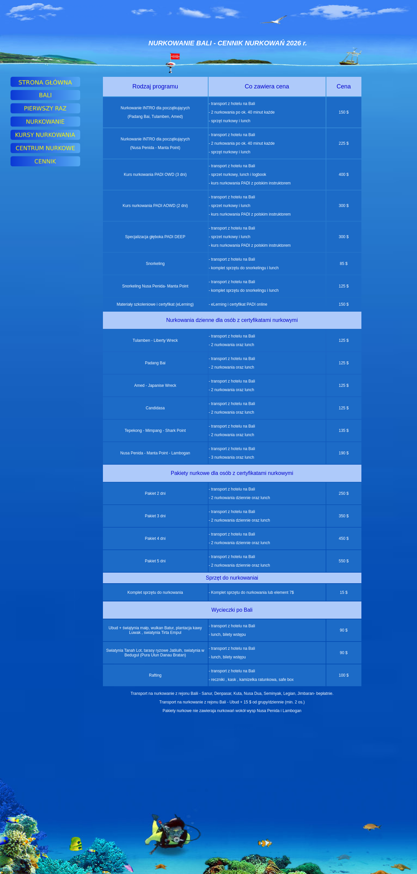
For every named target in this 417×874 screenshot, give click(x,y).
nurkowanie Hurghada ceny (232, 728)
